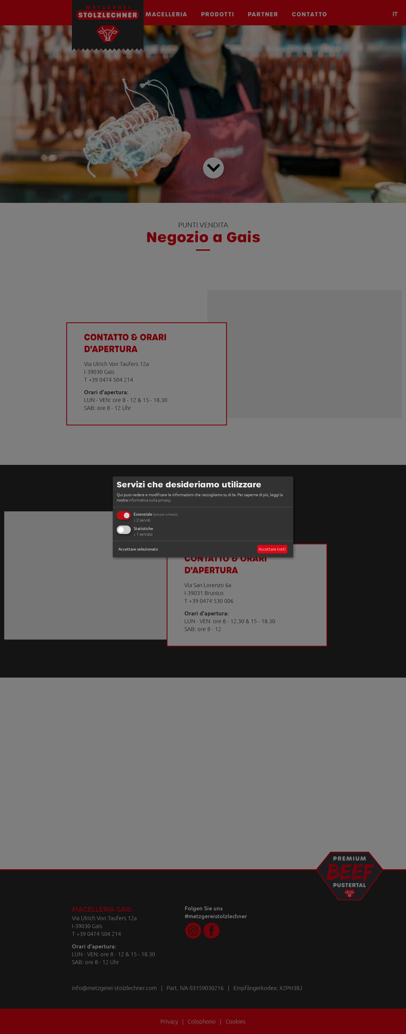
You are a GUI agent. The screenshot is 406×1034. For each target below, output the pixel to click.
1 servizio (143, 534)
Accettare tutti (272, 548)
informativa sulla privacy (149, 500)
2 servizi (142, 520)
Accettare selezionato (138, 548)
